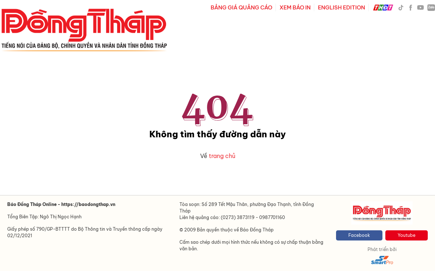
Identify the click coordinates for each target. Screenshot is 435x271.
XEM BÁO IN (295, 7)
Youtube (406, 235)
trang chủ (222, 155)
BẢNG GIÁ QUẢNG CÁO (241, 7)
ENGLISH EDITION (341, 7)
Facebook (359, 235)
